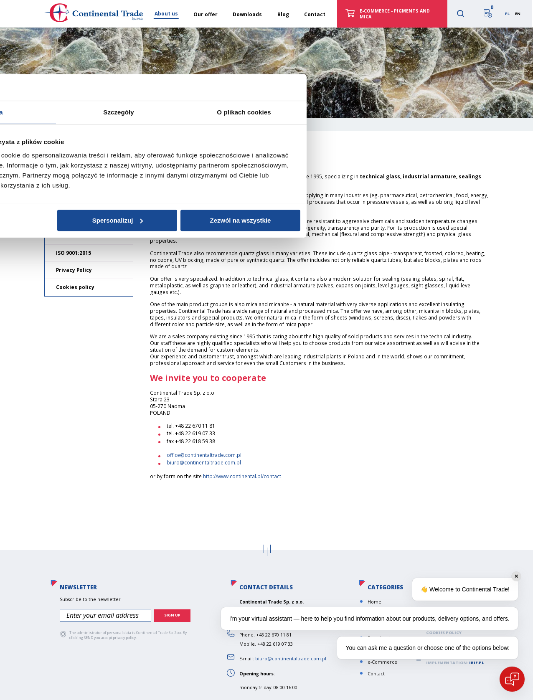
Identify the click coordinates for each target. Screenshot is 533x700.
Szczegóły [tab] (266, 306)
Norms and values (80, 218)
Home (58, 123)
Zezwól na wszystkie (388, 414)
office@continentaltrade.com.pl (204, 455)
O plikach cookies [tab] (392, 306)
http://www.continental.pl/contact (242, 476)
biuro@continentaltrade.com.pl (204, 462)
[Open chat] (512, 679)
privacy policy (124, 637)
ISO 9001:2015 (73, 252)
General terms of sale (85, 235)
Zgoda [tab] (141, 306)
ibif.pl (476, 662)
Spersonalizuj (265, 414)
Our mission (72, 201)
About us (70, 183)
